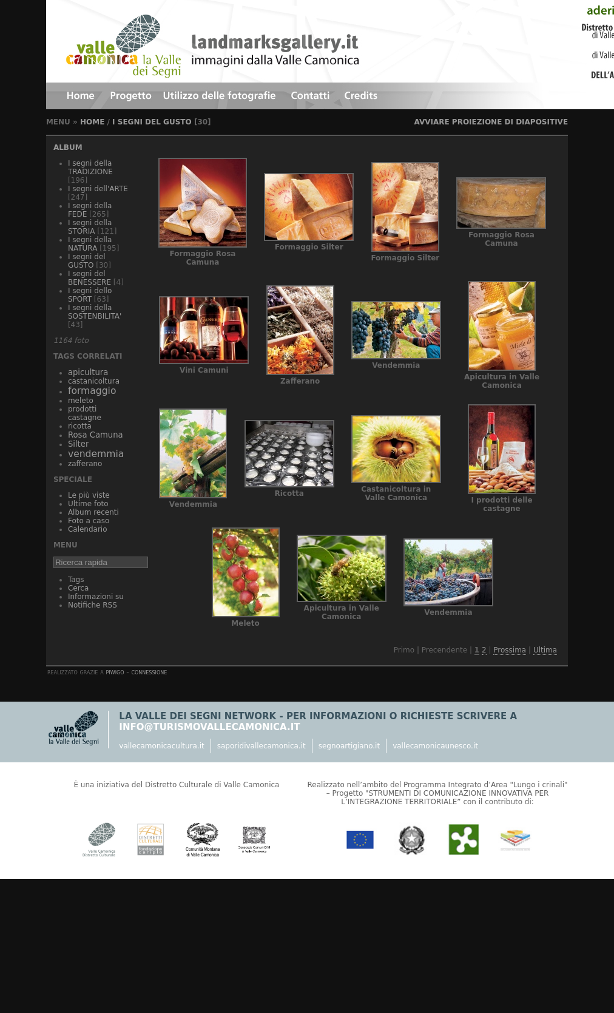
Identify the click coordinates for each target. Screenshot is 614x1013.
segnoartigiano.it (349, 746)
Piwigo (115, 672)
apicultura (88, 372)
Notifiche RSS (92, 605)
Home (92, 122)
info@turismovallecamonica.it (209, 727)
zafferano (85, 463)
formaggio (92, 390)
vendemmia (96, 454)
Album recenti (93, 512)
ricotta (80, 426)
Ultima (545, 650)
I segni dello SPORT (90, 294)
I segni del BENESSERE (89, 277)
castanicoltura (94, 381)
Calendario (87, 529)
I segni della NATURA (90, 243)
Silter (78, 444)
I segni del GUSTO (152, 122)
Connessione (149, 672)
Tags (76, 579)
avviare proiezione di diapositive (491, 122)
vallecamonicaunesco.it (435, 746)
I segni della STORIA (90, 227)
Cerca (78, 588)
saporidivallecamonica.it (261, 746)
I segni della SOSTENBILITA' (94, 311)
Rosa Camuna (95, 434)
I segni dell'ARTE (98, 189)
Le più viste (89, 495)
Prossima (509, 650)
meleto (80, 400)
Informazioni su (96, 596)
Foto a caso (88, 521)
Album (68, 147)
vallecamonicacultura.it (161, 746)
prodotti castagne (84, 413)
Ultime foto (88, 504)
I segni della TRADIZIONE (90, 167)
